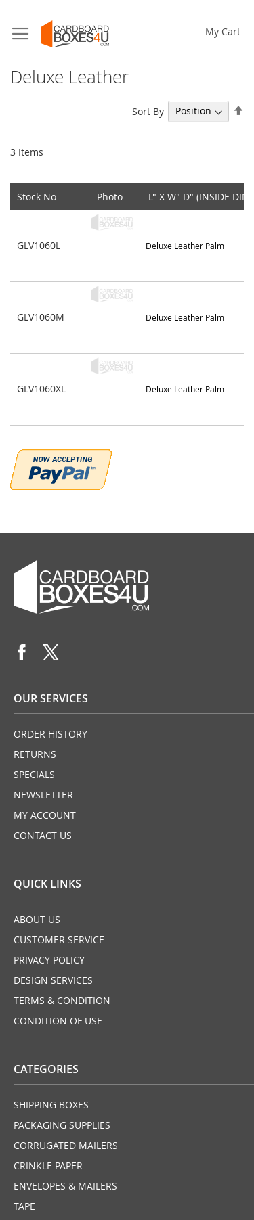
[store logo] (75, 33)
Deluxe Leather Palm (185, 245)
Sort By (148, 110)
